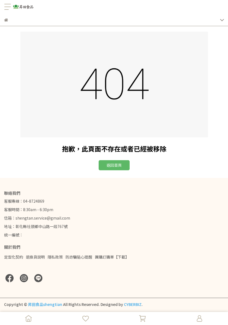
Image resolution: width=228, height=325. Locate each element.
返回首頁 (114, 165)
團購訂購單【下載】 (112, 257)
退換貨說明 (35, 257)
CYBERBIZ (133, 304)
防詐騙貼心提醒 (78, 257)
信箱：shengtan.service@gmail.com (37, 218)
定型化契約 (13, 257)
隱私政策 (55, 257)
